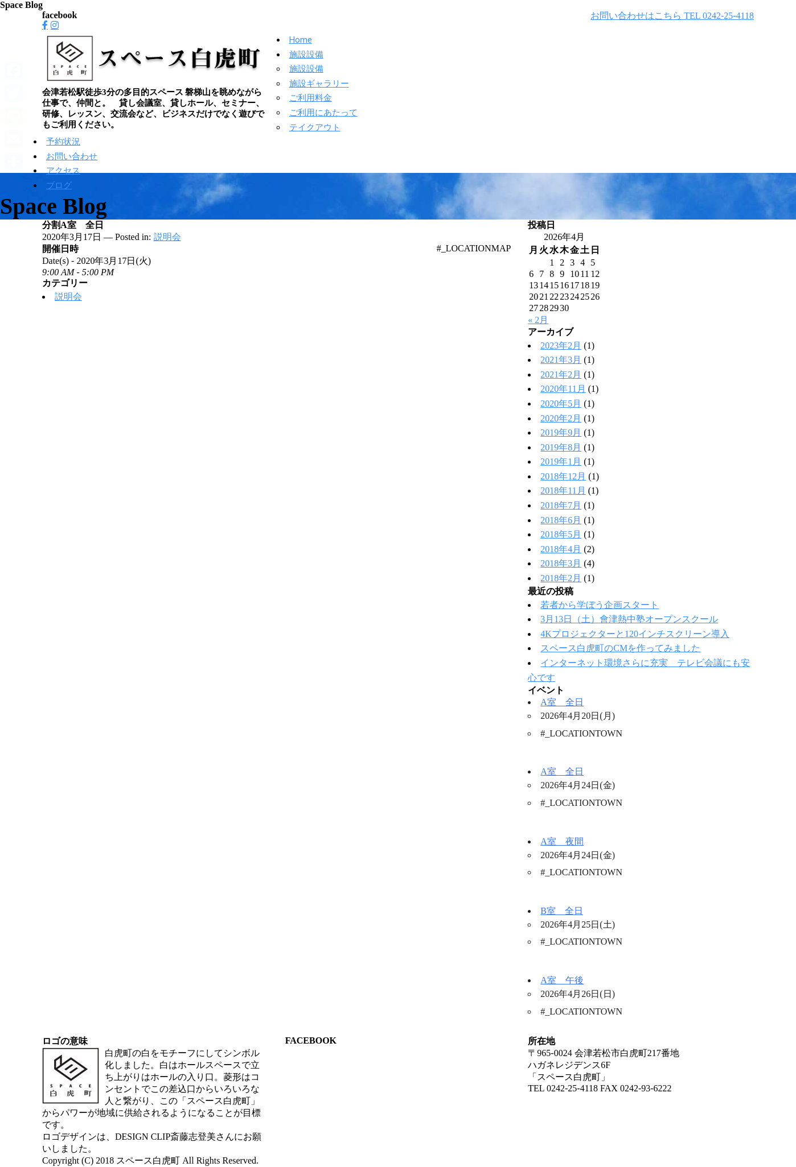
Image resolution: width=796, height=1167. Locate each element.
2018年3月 (560, 563)
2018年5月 (560, 534)
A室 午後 (562, 980)
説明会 (167, 237)
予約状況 (63, 141)
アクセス (63, 170)
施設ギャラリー (319, 83)
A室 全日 (562, 702)
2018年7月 (560, 505)
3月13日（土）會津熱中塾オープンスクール (629, 619)
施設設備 (306, 54)
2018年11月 (562, 490)
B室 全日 (561, 911)
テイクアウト (314, 127)
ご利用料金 (310, 98)
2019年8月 (560, 447)
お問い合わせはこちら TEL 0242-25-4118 (672, 15)
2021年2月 (560, 374)
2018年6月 (560, 520)
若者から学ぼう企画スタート (599, 605)
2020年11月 (562, 389)
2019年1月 (560, 461)
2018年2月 (560, 578)
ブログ (59, 185)
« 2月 (538, 320)
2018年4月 (560, 549)
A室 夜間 (562, 841)
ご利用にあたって (323, 112)
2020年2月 (560, 418)
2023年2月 (560, 345)
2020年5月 (560, 403)
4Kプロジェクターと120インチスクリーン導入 (634, 634)
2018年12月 (563, 476)
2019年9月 (560, 432)
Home (300, 40)
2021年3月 (560, 360)
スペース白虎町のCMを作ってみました (620, 648)
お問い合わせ (71, 156)
